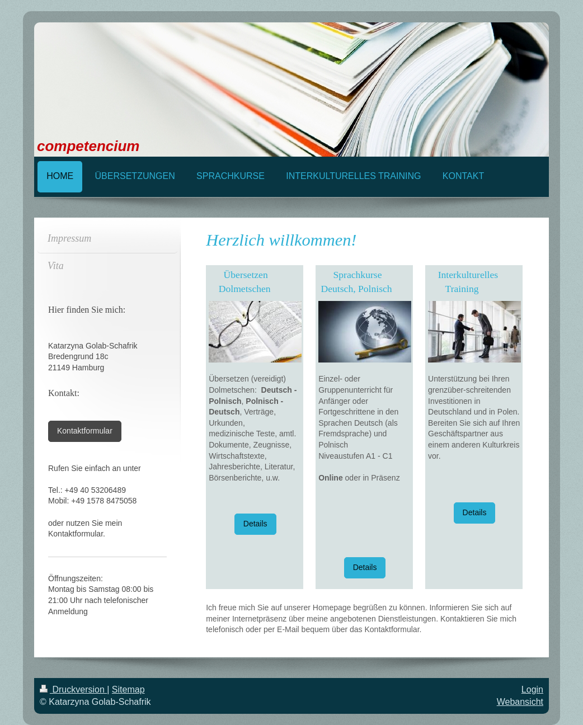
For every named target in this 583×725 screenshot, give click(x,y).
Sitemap (128, 689)
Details (255, 523)
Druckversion (73, 689)
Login (532, 689)
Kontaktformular (84, 430)
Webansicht (520, 702)
